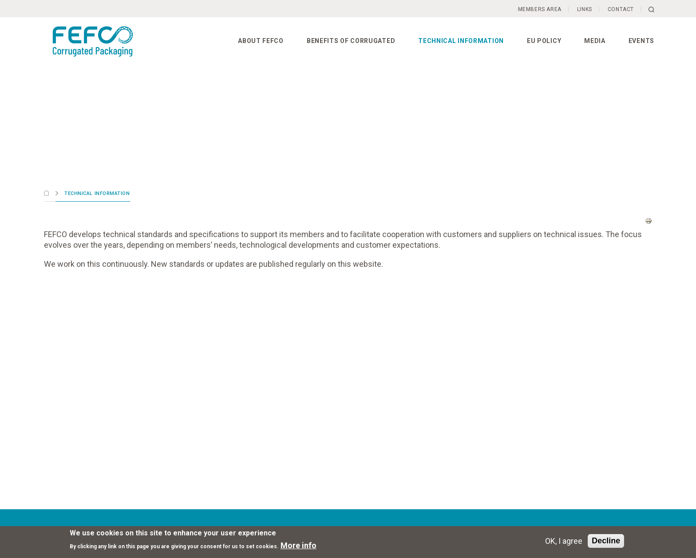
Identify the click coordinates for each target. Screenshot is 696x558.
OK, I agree (563, 541)
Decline (606, 540)
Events (641, 40)
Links (584, 9)
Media (594, 40)
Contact (621, 9)
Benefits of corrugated (351, 40)
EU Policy (544, 40)
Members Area (540, 9)
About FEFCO (261, 40)
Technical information (461, 40)
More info (298, 545)
